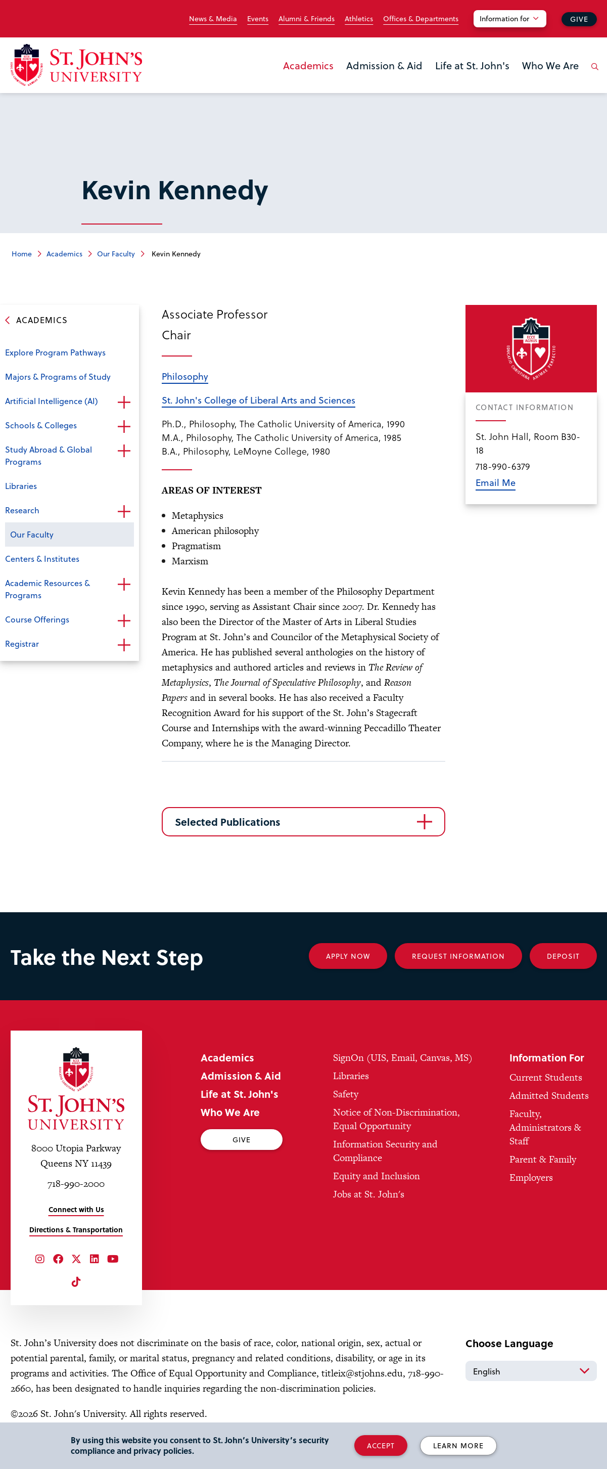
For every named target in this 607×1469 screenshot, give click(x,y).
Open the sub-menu (124, 402)
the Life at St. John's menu (438, 81)
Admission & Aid (384, 65)
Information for (504, 18)
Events (257, 18)
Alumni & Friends (306, 18)
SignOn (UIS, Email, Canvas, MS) (403, 1057)
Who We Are (550, 65)
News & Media (213, 18)
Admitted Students (549, 1095)
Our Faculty (116, 253)
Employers (531, 1177)
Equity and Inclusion (376, 1176)
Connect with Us (76, 1209)
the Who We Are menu (525, 81)
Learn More (458, 1445)
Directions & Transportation (76, 1229)
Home (22, 253)
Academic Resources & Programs (47, 589)
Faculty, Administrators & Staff (545, 1127)
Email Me (496, 482)
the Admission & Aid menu (349, 81)
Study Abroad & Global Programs (48, 455)
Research (22, 510)
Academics (308, 65)
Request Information (458, 956)
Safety (345, 1094)
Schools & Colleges (41, 425)
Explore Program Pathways (55, 352)
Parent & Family (542, 1159)
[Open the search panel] (593, 74)
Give (579, 19)
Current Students (545, 1077)
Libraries (21, 486)
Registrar (22, 643)
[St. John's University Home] (76, 65)
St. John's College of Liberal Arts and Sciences (258, 400)
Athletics (359, 18)
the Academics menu (286, 81)
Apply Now (348, 956)
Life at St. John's (472, 65)
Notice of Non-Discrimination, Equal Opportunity (396, 1119)
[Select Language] (531, 1371)
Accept (381, 1445)
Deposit (563, 956)
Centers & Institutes (42, 558)
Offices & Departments (420, 18)
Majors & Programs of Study (58, 376)
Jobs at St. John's (368, 1194)
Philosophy (185, 376)
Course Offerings (37, 619)
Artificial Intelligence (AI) (51, 401)
